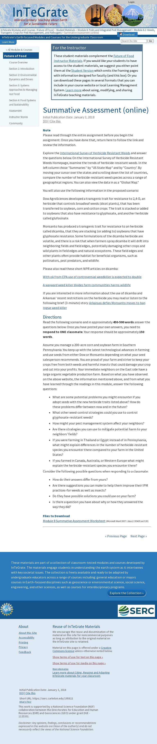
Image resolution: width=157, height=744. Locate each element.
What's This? (25, 701)
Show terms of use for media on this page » (79, 663)
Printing (23, 642)
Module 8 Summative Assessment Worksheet (74, 521)
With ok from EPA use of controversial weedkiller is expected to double (92, 277)
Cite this (55, 121)
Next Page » (138, 536)
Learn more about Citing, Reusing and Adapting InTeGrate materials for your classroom (81, 674)
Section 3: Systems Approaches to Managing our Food (23, 90)
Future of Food (45, 30)
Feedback (25, 652)
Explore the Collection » (127, 593)
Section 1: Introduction (21, 68)
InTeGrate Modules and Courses (18, 30)
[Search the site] (134, 41)
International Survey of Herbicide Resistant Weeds (95, 153)
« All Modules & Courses (19, 49)
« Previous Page (116, 536)
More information (60, 669)
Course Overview (18, 62)
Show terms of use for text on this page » (78, 657)
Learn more (73, 90)
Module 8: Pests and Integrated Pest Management (104, 30)
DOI (45, 121)
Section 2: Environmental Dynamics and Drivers (23, 77)
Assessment (15, 110)
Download (127, 34)
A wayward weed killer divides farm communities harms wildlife (87, 285)
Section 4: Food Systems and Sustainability (22, 102)
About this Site (28, 633)
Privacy (23, 647)
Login (131, 2)
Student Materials (65, 30)
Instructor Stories (18, 117)
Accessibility (26, 637)
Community (15, 123)
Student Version (82, 70)
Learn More (8, 42)
